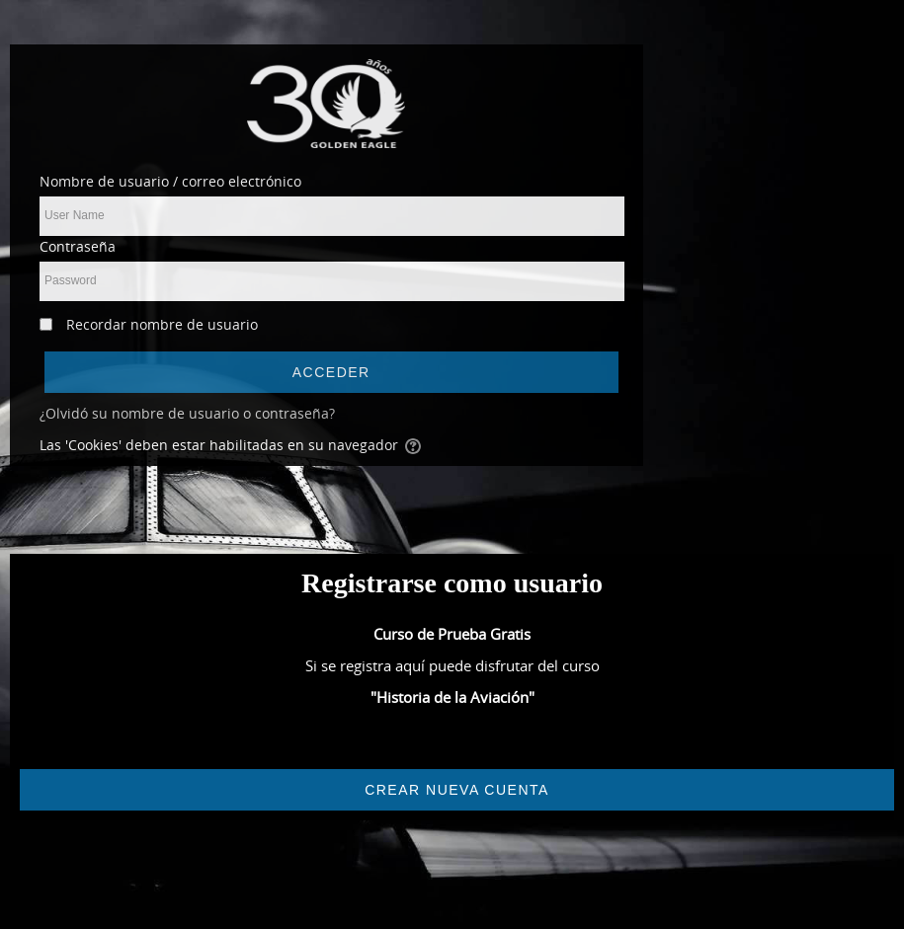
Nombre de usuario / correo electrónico (170, 181)
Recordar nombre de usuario (162, 324)
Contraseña (78, 246)
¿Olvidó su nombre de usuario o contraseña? (187, 413)
